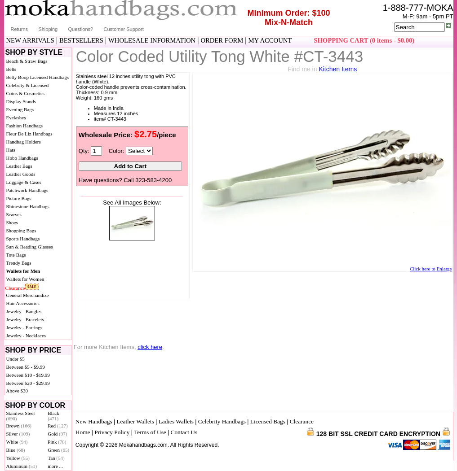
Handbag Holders (23, 141)
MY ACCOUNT (270, 40)
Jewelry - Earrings (24, 327)
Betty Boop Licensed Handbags (37, 77)
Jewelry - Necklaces (26, 335)
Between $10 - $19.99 (28, 375)
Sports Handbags (23, 238)
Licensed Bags (267, 421)
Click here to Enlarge (431, 268)
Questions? (80, 29)
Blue (15, 450)
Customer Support (124, 29)
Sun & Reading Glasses (29, 246)
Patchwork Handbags (27, 190)
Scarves (14, 214)
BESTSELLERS (81, 40)
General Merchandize (27, 295)
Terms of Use (150, 432)
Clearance (15, 288)
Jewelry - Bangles (24, 311)
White (17, 442)
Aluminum (21, 466)
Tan (56, 458)
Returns (19, 29)
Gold (57, 433)
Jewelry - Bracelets (25, 319)
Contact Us (184, 432)
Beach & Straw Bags (27, 61)
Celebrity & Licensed (27, 85)
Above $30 (17, 390)
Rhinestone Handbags (27, 206)
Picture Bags (18, 198)
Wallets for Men (23, 271)
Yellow (18, 458)
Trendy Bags (18, 263)
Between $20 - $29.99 (28, 383)
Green (58, 450)
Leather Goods (20, 174)
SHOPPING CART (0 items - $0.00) (364, 40)
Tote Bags (16, 254)
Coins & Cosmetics (25, 93)
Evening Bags (20, 109)
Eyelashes (16, 117)
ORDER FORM (221, 40)
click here (150, 347)
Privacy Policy (111, 432)
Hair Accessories (23, 303)
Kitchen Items (338, 69)
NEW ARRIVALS (30, 40)
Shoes (12, 222)
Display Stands (21, 101)
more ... (55, 466)
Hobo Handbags (22, 158)
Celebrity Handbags (222, 421)
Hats (10, 150)
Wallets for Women (25, 279)
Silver (18, 433)
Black (53, 415)
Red (57, 425)
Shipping (48, 29)
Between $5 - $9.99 (25, 367)
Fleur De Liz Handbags (29, 133)
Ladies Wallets (176, 421)
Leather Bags (19, 166)
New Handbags (93, 421)
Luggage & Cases (23, 182)
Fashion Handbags (24, 125)
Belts (11, 69)
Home (82, 432)
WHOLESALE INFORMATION (151, 40)
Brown (19, 425)
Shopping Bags (21, 230)
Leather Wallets (135, 421)
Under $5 (15, 359)
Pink (57, 442)
